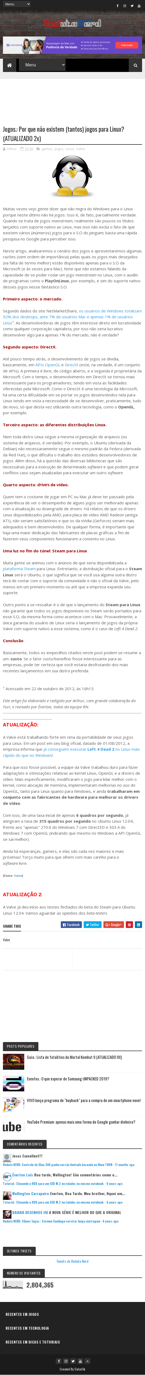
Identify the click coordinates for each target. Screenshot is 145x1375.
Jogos (59, 148)
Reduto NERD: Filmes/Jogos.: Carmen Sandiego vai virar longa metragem (51, 1221)
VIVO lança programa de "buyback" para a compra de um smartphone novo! (83, 1100)
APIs (39, 364)
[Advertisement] (72, 99)
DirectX (71, 364)
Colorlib (80, 1369)
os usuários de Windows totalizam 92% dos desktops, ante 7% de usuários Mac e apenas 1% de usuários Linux (72, 316)
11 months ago (124, 1165)
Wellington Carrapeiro (30, 1193)
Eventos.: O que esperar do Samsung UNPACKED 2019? (68, 1078)
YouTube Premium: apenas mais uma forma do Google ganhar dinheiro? (81, 1122)
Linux (70, 148)
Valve (80, 148)
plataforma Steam (19, 568)
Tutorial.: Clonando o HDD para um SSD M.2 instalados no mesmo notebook (53, 1183)
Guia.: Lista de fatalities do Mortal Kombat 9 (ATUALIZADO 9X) (74, 1057)
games (47, 148)
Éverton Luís (22, 1174)
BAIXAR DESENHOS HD (30, 1212)
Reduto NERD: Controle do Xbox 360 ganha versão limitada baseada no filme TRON (57, 1165)
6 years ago (114, 1183)
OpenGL (52, 364)
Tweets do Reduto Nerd (72, 1261)
